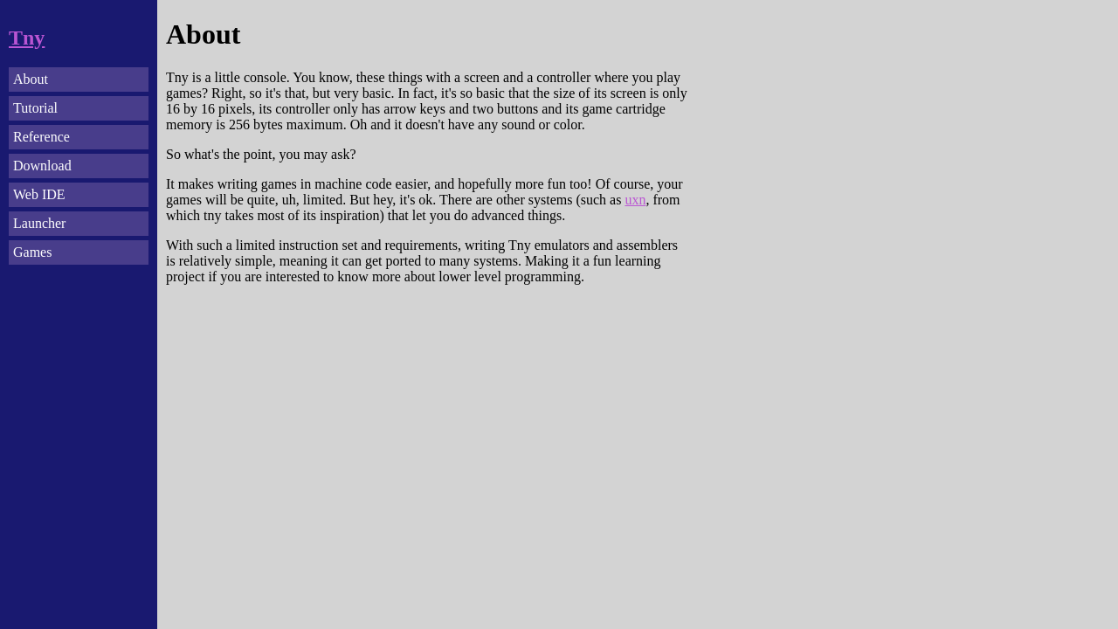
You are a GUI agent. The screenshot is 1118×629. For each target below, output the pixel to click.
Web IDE (39, 194)
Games (32, 252)
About (30, 79)
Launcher (39, 223)
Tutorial (35, 107)
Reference (41, 136)
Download (42, 165)
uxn (635, 199)
